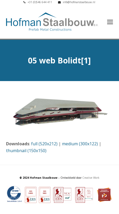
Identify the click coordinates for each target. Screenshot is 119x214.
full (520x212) (44, 144)
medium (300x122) (80, 144)
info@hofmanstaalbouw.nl (79, 2)
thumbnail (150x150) (26, 150)
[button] (110, 22)
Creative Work (90, 178)
